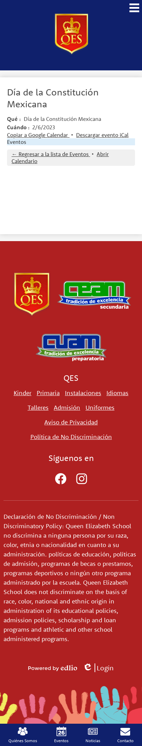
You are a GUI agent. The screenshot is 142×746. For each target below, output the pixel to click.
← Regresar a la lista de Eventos (51, 154)
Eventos (16, 141)
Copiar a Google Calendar (38, 134)
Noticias (92, 734)
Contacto (125, 734)
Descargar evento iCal (102, 134)
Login (98, 667)
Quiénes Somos (22, 734)
